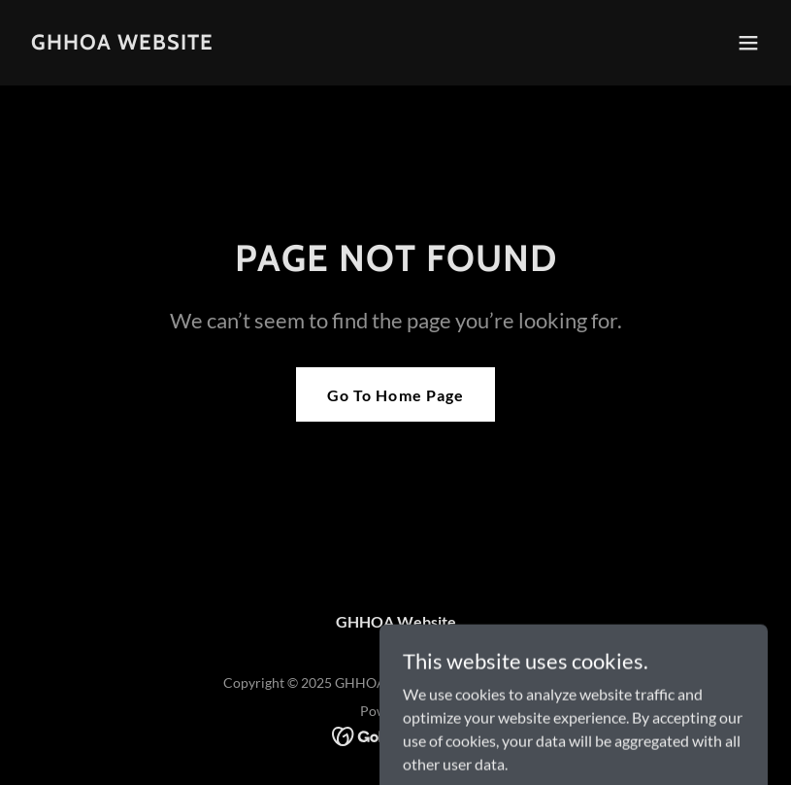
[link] (122, 43)
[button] (748, 42)
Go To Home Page (395, 395)
